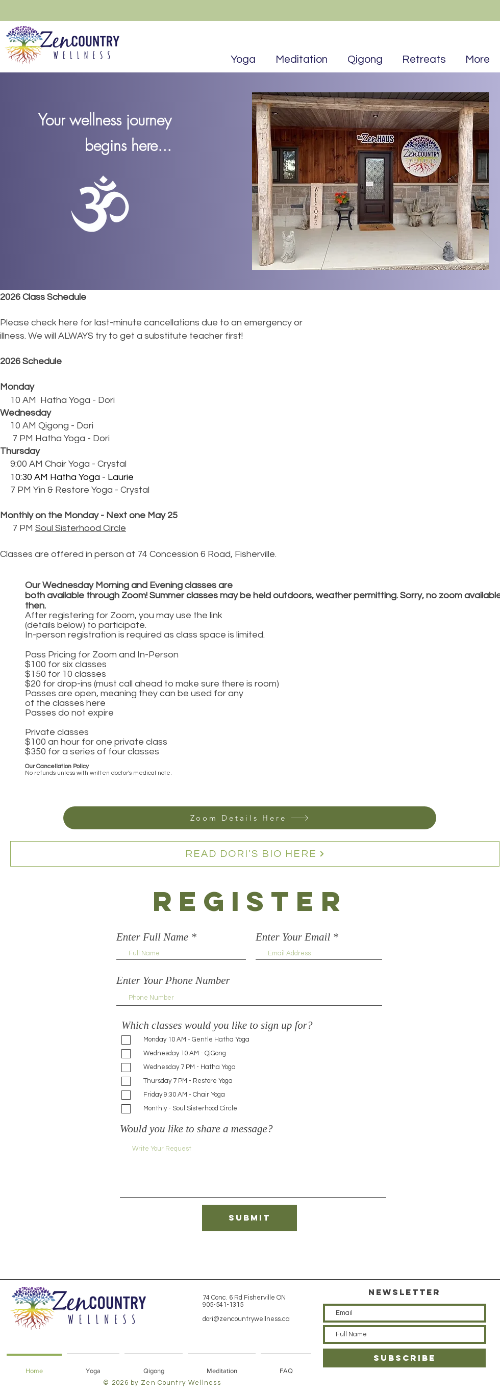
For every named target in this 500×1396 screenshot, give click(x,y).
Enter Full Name (152, 937)
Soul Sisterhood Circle (80, 528)
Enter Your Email (293, 937)
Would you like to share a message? (196, 1129)
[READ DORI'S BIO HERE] (254, 854)
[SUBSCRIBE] (404, 1358)
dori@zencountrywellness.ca (246, 1319)
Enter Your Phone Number (173, 980)
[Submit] (249, 1218)
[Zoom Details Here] (249, 817)
